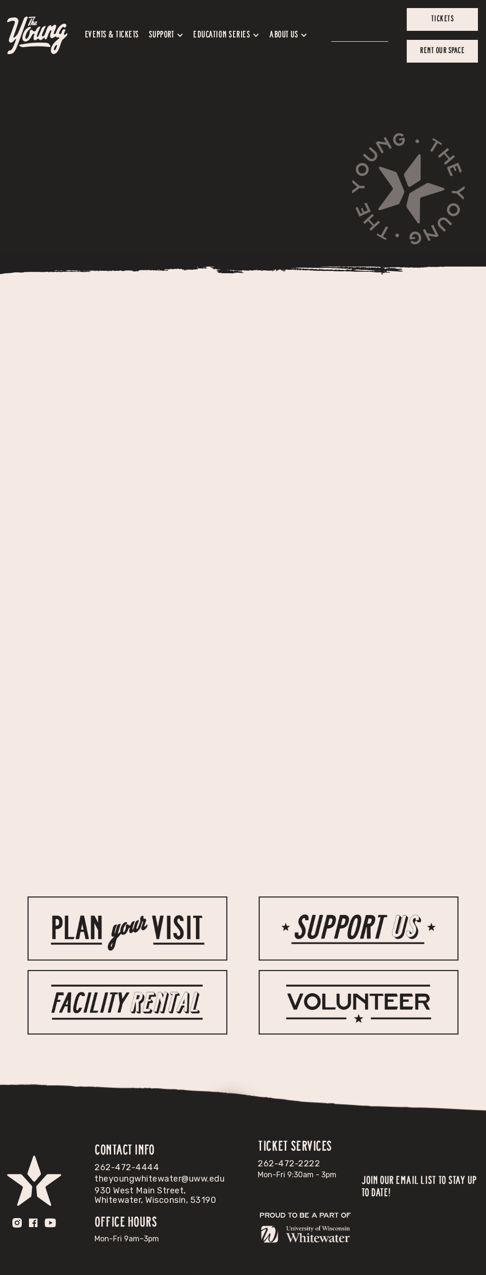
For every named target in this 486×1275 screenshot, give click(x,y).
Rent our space (442, 50)
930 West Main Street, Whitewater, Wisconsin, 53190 (155, 1195)
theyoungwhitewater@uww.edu (159, 1178)
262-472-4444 (126, 1167)
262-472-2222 (289, 1163)
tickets (442, 19)
